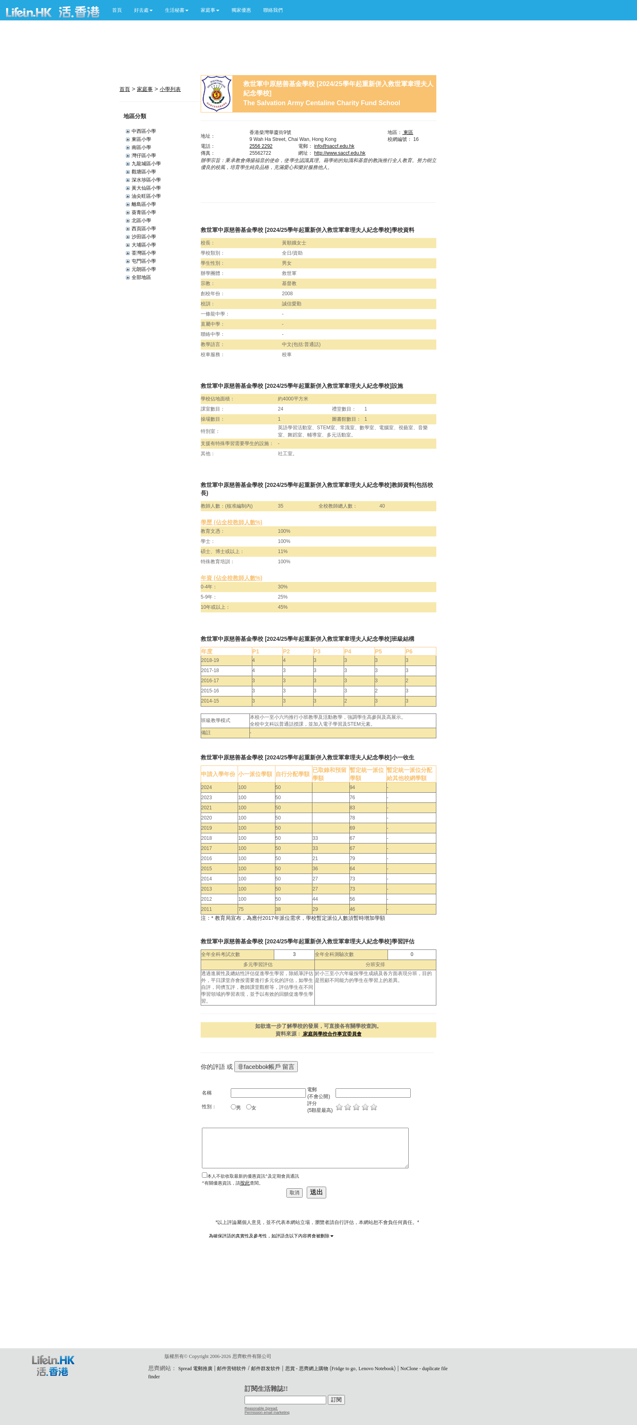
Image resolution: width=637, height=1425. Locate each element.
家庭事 (145, 89)
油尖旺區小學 (146, 196)
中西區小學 (144, 131)
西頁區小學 (144, 228)
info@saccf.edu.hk (334, 146)
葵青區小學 (144, 212)
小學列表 (170, 89)
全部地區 (141, 277)
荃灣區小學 (144, 253)
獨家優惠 (241, 10)
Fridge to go (343, 1368)
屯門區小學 (144, 261)
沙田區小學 (144, 237)
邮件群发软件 (265, 1368)
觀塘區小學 (144, 172)
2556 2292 (261, 146)
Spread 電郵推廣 (195, 1368)
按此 (245, 1183)
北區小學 (141, 220)
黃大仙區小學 (146, 188)
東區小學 (141, 139)
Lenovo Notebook (376, 1368)
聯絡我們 (273, 10)
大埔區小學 (144, 245)
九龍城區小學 (146, 164)
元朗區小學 (144, 269)
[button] (143, 10)
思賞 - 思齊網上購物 (306, 1368)
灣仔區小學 (144, 155)
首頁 (117, 10)
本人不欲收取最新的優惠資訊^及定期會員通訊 (253, 1176)
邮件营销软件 (231, 1368)
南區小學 (141, 147)
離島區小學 (144, 204)
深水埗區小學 (146, 180)
